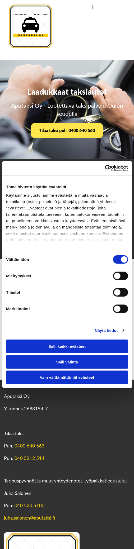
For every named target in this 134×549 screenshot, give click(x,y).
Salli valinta (67, 361)
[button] (67, 130)
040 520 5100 (30, 505)
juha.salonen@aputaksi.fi (29, 518)
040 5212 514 (30, 458)
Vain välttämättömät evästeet (67, 377)
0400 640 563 (30, 446)
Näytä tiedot (106, 330)
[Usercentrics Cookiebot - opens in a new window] (105, 168)
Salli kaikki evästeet (67, 346)
